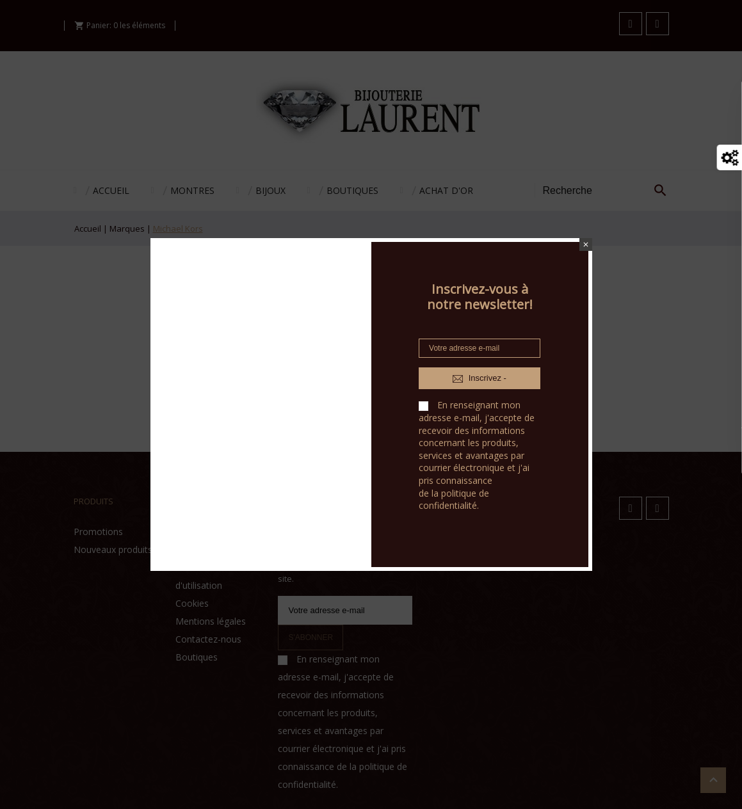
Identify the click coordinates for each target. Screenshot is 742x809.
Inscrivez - (479, 378)
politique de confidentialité (454, 499)
